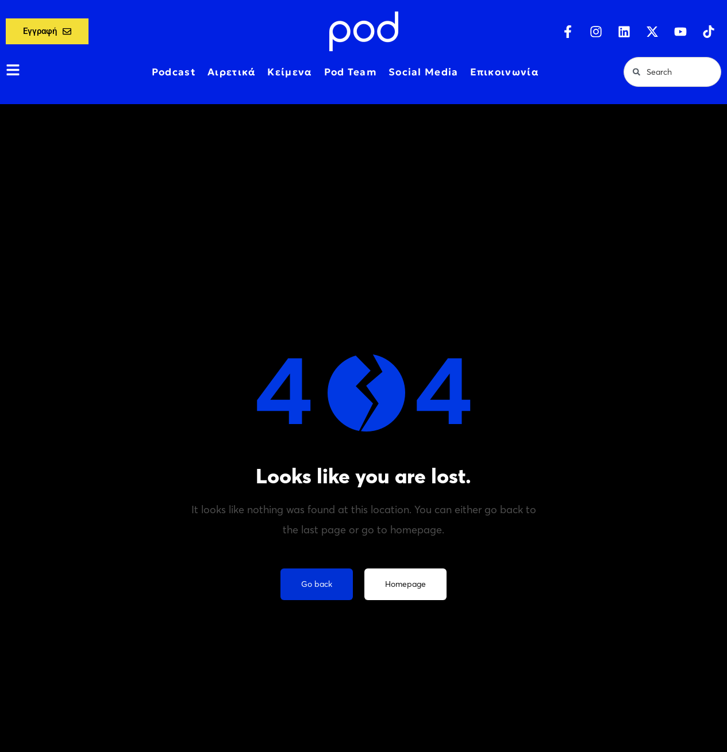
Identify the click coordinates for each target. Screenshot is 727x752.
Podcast (174, 72)
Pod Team (350, 72)
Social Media (423, 72)
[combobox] (672, 72)
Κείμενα (289, 72)
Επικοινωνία (504, 72)
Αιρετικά (231, 72)
